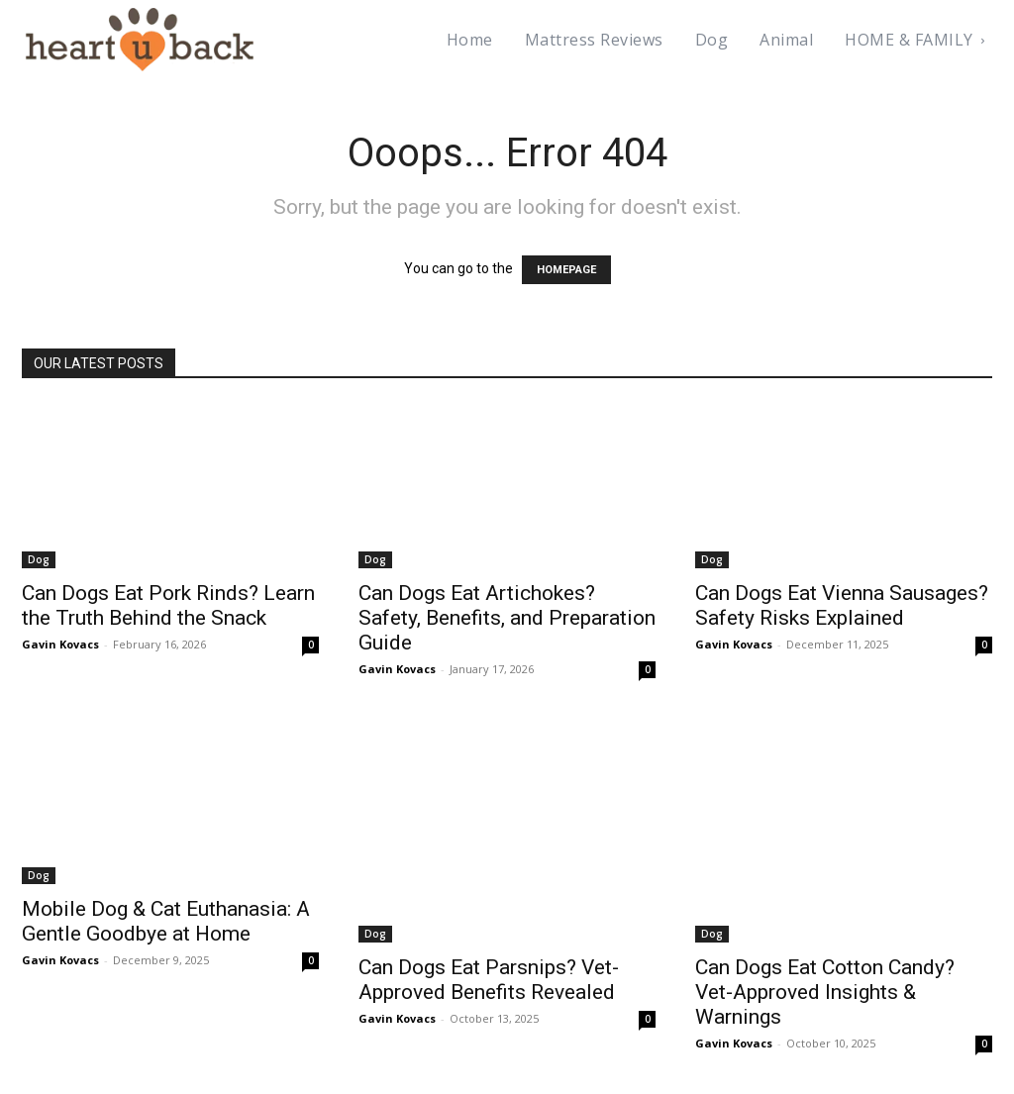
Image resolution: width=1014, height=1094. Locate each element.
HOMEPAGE (565, 269)
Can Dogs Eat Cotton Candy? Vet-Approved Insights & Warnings (827, 992)
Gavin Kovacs (57, 644)
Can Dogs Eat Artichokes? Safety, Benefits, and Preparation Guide (477, 617)
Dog (37, 559)
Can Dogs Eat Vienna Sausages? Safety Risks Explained (804, 617)
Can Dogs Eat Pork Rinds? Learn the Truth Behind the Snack (170, 605)
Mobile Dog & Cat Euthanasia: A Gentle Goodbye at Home (167, 921)
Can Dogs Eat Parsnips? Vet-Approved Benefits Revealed (489, 979)
